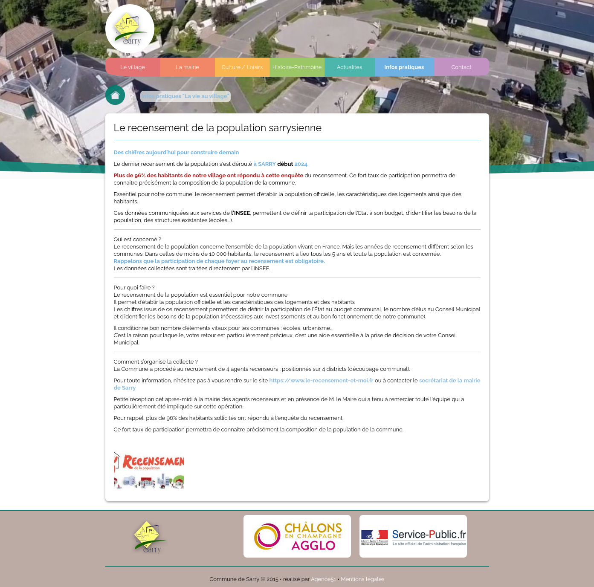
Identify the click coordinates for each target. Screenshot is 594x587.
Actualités (349, 67)
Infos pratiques (404, 67)
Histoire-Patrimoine (297, 67)
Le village (132, 67)
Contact (461, 67)
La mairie (187, 67)
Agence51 (323, 579)
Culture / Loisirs (242, 67)
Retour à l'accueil (115, 95)
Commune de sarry (129, 28)
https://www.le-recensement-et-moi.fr (321, 380)
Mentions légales (362, 579)
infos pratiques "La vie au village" (185, 96)
